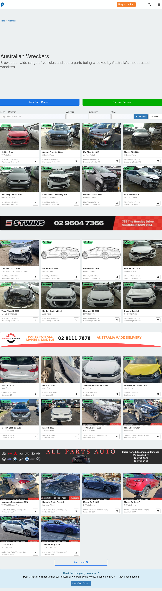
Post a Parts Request (80, 583)
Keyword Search (8, 112)
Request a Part (126, 4)
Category (93, 112)
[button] (80, 562)
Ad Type (70, 112)
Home (2, 21)
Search (140, 116)
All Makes (12, 21)
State (113, 112)
